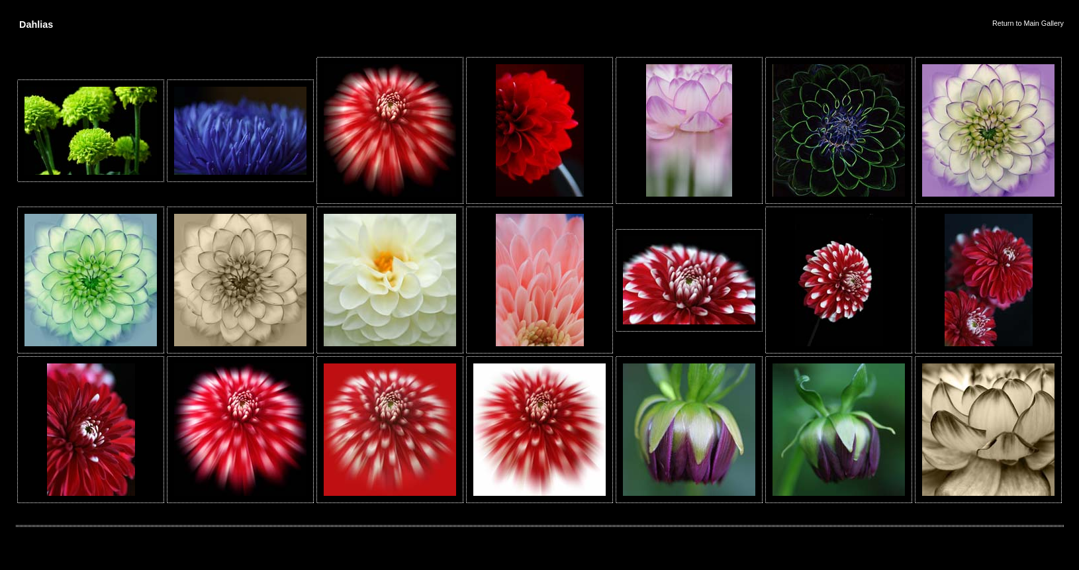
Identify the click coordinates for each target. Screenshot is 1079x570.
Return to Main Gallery (1028, 23)
